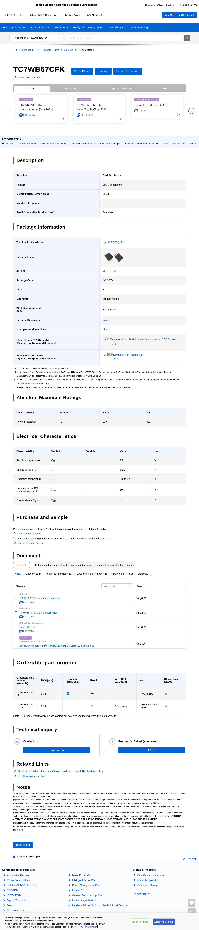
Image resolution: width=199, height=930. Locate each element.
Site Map (192, 856)
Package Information (27, 141)
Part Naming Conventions (32, 773)
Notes (193, 141)
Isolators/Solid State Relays (22, 882)
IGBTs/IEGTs (14, 892)
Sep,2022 (141, 595)
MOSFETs (12, 887)
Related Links (180, 141)
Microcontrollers (16, 907)
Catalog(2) (143, 570)
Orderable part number (148, 141)
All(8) (18, 570)
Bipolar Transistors (17, 897)
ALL (32, 88)
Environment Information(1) (92, 570)
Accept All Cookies (163, 924)
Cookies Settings (140, 924)
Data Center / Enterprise (150, 872)
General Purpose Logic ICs (58, 50)
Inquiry (166, 141)
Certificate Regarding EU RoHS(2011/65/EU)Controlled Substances (56, 642)
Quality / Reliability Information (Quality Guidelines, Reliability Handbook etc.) (60, 768)
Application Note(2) (122, 570)
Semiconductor (30, 50)
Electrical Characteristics (83, 141)
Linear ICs (77, 887)
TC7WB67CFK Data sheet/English (38, 609)
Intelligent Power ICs (83, 877)
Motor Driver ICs (81, 872)
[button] (160, 5)
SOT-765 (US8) (116, 239)
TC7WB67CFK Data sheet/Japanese (39, 595)
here (159, 800)
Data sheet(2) (33, 570)
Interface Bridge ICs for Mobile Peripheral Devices (99, 902)
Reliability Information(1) (58, 570)
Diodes (11, 902)
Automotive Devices (18, 872)
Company (143, 890)
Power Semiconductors (20, 877)
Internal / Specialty (147, 877)
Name (19, 583)
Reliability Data (27, 624)
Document (129, 141)
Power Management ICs (85, 882)
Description (7, 141)
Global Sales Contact (29, 530)
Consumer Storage (147, 882)
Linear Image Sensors (84, 897)
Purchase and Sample (109, 141)
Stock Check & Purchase (31, 540)
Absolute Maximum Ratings (54, 141)
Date (139, 583)
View (105, 317)
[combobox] (124, 38)
